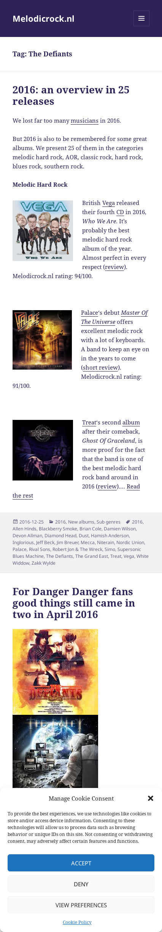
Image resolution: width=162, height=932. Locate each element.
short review (100, 367)
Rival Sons (39, 549)
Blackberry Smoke (58, 528)
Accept (81, 863)
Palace (89, 312)
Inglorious (23, 542)
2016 (60, 522)
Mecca (88, 542)
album (131, 422)
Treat (89, 422)
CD (120, 212)
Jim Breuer (67, 542)
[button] (150, 798)
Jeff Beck (45, 542)
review (114, 267)
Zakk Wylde (44, 563)
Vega (108, 203)
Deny (81, 884)
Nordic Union (130, 542)
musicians (84, 120)
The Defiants (59, 556)
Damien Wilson (120, 528)
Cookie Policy (77, 922)
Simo (110, 549)
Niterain (105, 542)
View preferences (81, 905)
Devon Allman (27, 535)
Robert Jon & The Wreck (77, 549)
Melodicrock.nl (44, 18)
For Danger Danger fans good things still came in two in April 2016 (74, 603)
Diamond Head (60, 535)
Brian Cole (90, 528)
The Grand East (91, 556)
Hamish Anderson (110, 535)
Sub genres (109, 522)
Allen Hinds (25, 528)
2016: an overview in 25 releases (71, 95)
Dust (84, 535)
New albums (81, 522)
